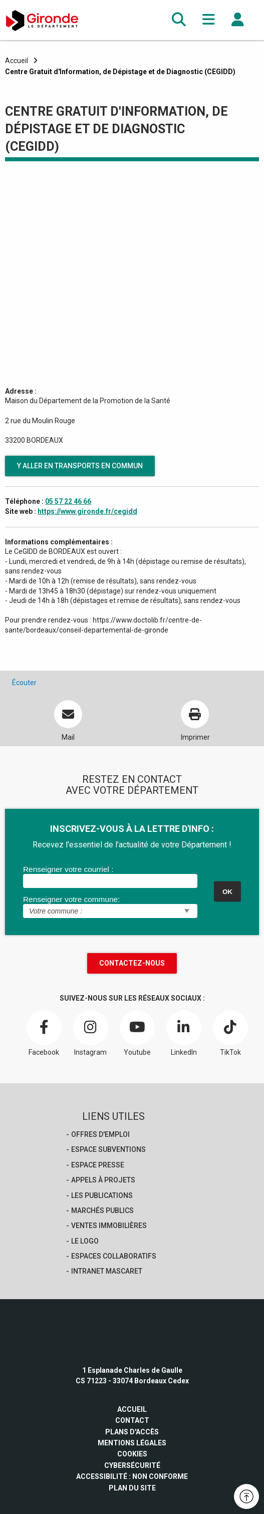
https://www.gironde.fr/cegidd (87, 511)
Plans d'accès (132, 1432)
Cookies (132, 1454)
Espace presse (97, 1165)
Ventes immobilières (109, 1226)
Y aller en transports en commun (80, 466)
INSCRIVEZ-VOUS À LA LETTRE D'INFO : (132, 828)
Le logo (85, 1241)
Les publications (102, 1195)
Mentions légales (132, 1443)
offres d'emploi (100, 1134)
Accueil (16, 61)
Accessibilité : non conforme (132, 1476)
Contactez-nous (132, 963)
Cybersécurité (132, 1465)
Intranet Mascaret (106, 1271)
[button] (179, 20)
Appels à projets (103, 1180)
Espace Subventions (108, 1149)
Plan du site (132, 1488)
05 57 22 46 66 (68, 501)
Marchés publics (102, 1210)
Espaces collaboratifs (113, 1256)
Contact (132, 1420)
